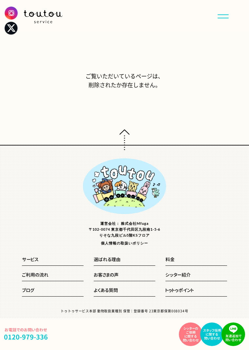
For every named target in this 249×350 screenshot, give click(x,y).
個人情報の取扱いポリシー (124, 243)
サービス (30, 259)
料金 (170, 259)
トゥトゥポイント (179, 290)
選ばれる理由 (107, 259)
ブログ (28, 290)
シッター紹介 (178, 275)
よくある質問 (106, 290)
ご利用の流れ (35, 275)
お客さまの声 (106, 275)
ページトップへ (125, 139)
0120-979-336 (26, 336)
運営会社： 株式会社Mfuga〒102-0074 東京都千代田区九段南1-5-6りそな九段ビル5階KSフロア (125, 229)
